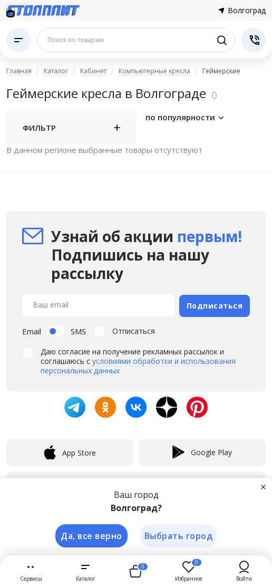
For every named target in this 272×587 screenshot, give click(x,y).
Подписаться (215, 304)
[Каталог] (18, 40)
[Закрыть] (263, 485)
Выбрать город (178, 535)
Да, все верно (90, 535)
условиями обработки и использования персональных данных (138, 364)
